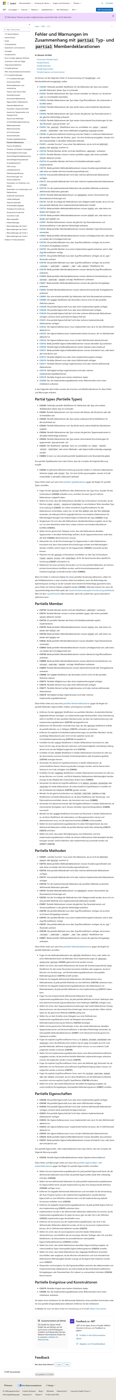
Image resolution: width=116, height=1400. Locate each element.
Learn (37, 26)
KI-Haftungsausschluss (11, 1391)
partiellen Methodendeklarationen (77, 946)
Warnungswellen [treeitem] (13, 219)
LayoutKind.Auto (53, 593)
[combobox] (16, 30)
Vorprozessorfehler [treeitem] (13, 82)
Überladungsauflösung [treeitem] (15, 173)
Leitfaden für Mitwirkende (48, 1338)
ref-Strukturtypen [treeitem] (13, 132)
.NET (43, 26)
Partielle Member (43, 63)
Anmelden (109, 3)
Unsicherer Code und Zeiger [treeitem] (15, 61)
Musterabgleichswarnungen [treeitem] (17, 153)
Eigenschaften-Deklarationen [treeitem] (17, 102)
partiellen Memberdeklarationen (76, 703)
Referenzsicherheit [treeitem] (13, 129)
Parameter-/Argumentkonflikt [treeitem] (18, 109)
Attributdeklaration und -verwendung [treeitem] (16, 86)
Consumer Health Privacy (80, 1391)
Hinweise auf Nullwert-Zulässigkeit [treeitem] (19, 149)
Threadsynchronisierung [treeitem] (15, 209)
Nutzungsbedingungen (11, 1394)
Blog (40, 1391)
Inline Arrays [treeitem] (11, 166)
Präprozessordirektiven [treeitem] (13, 65)
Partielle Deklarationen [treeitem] (15, 142)
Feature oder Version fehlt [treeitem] (16, 92)
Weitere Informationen (98, 1309)
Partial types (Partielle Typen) (47, 59)
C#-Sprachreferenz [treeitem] (12, 34)
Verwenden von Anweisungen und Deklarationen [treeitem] (19, 190)
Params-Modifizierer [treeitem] (14, 146)
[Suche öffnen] (102, 3)
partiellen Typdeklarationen (74, 482)
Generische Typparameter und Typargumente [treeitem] (18, 113)
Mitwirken (50, 1391)
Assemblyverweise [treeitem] (13, 95)
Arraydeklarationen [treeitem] (14, 163)
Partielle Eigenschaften (45, 69)
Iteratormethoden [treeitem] (13, 135)
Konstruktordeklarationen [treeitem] (16, 98)
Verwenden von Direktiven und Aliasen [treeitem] (18, 184)
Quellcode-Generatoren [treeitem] (15, 196)
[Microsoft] (4, 3)
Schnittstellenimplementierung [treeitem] (18, 122)
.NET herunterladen (104, 10)
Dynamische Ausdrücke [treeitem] (15, 212)
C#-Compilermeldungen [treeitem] (15, 78)
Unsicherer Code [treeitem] (13, 216)
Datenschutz (61, 1391)
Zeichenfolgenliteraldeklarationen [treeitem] (19, 156)
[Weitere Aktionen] (112, 26)
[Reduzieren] (29, 24)
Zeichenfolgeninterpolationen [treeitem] (17, 159)
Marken (38, 1394)
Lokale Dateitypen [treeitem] (13, 199)
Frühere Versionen (29, 1391)
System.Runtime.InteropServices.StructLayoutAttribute (91, 590)
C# (48, 26)
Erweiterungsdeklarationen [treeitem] (16, 139)
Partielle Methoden (44, 66)
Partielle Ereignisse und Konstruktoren (51, 72)
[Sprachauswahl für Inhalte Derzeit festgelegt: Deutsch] (8, 1385)
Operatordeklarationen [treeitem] (15, 105)
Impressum (27, 1394)
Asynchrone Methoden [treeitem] (15, 118)
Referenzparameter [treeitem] (14, 125)
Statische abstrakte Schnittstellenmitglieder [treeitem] (15, 204)
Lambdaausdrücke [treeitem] (13, 170)
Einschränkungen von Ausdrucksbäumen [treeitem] (15, 178)
